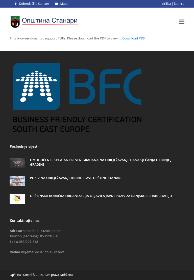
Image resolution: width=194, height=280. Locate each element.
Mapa (64, 4)
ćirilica (166, 4)
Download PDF (133, 38)
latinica (179, 4)
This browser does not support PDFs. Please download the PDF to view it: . (78, 38)
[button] (181, 21)
